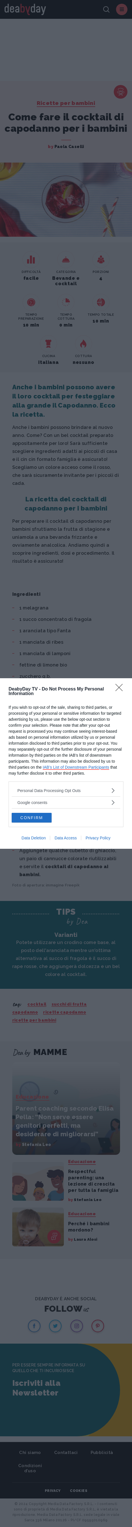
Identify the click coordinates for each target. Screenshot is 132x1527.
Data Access (65, 838)
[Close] (120, 689)
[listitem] (66, 790)
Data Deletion (34, 838)
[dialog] (66, 763)
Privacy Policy (98, 838)
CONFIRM (31, 817)
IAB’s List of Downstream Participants (76, 767)
